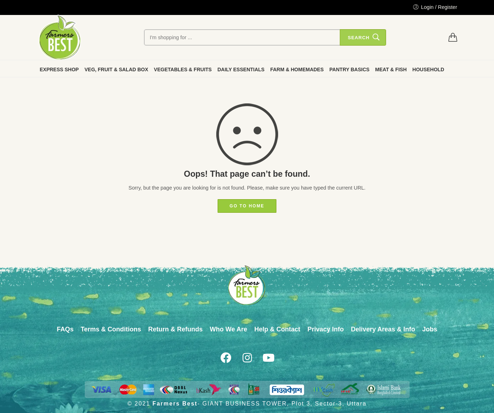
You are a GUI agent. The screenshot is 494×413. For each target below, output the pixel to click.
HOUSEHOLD (428, 69)
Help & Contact (277, 329)
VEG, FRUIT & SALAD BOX (116, 69)
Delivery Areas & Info (383, 329)
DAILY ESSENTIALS (240, 69)
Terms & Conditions (110, 329)
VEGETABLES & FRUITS (183, 69)
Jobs (429, 329)
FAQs (65, 329)
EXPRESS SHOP (59, 69)
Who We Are (228, 329)
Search (358, 37)
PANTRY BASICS (349, 69)
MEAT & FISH (390, 69)
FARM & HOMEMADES (297, 69)
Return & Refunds (175, 329)
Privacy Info (325, 329)
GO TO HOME (247, 205)
